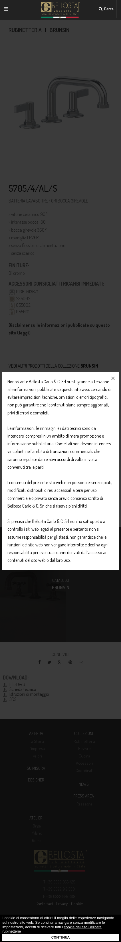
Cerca (106, 8)
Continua (60, 937)
